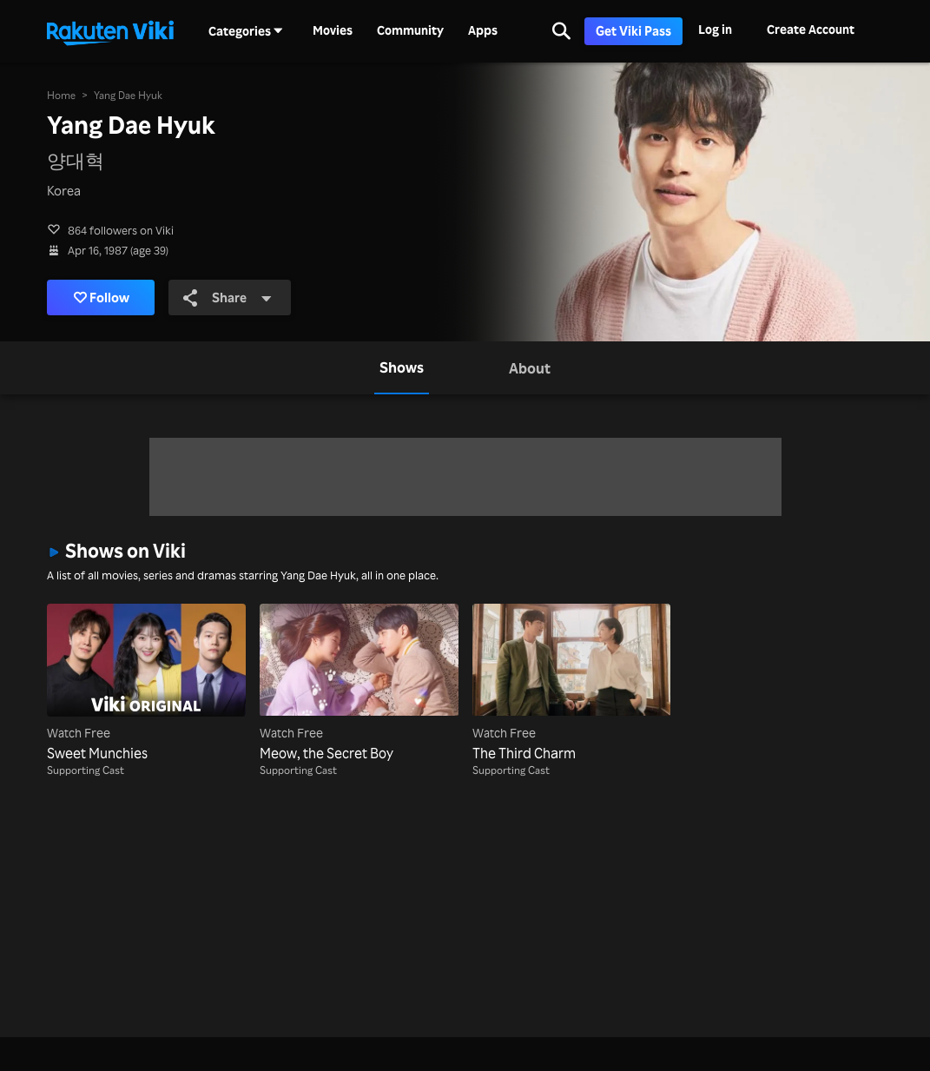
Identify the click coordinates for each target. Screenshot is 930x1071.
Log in (715, 29)
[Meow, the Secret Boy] (359, 684)
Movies (333, 30)
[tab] (401, 367)
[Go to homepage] (110, 31)
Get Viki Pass (633, 31)
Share (227, 297)
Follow (102, 297)
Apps (483, 30)
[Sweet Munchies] (146, 684)
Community (410, 30)
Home (61, 95)
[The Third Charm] (571, 684)
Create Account (810, 29)
